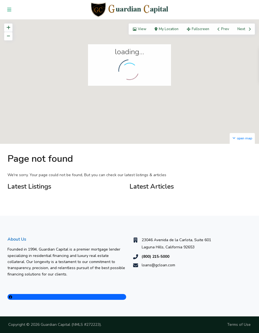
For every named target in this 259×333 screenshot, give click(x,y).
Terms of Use (239, 324)
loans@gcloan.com (158, 265)
